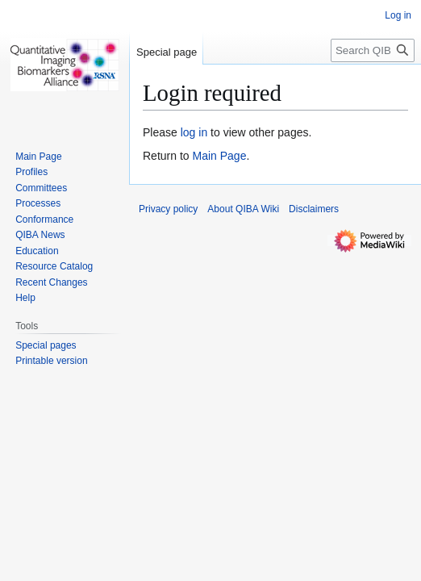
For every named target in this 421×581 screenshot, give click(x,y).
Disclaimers (314, 209)
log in (194, 132)
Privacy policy (168, 209)
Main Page (219, 155)
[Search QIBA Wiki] (373, 50)
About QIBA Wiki (243, 209)
